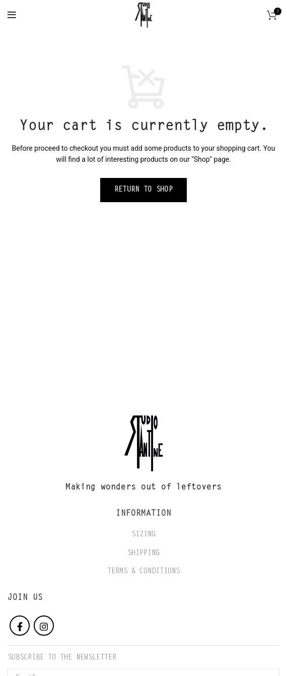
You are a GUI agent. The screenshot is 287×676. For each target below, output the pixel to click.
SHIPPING (143, 553)
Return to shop (143, 190)
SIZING (143, 534)
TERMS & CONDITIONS (143, 571)
